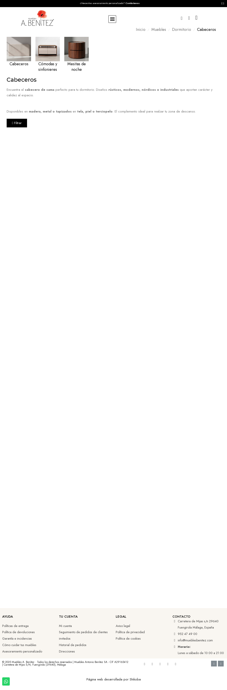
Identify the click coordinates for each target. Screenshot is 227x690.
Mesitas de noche (76, 66)
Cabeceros (19, 64)
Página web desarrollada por (108, 679)
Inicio (140, 29)
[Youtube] (152, 664)
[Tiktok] (167, 664)
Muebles (158, 29)
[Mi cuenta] (189, 18)
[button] (112, 19)
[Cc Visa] (214, 663)
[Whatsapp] (175, 664)
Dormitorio (181, 29)
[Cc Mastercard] (221, 663)
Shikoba (135, 679)
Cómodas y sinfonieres (47, 66)
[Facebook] (144, 664)
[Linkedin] (160, 664)
